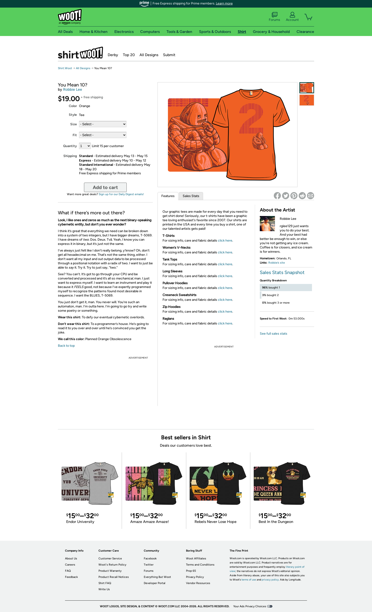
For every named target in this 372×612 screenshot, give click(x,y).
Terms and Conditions (200, 564)
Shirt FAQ (104, 583)
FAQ (68, 570)
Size (73, 124)
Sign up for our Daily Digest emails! (121, 194)
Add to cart (105, 187)
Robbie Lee (72, 89)
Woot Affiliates (196, 558)
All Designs (149, 55)
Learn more (224, 3)
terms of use (249, 579)
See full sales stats (273, 334)
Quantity (70, 146)
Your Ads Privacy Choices (249, 606)
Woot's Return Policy (112, 564)
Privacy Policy (195, 577)
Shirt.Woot (80, 52)
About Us (71, 558)
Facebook (150, 558)
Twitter (148, 564)
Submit (169, 55)
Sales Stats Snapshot (282, 272)
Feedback (71, 577)
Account (292, 17)
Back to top (66, 346)
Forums (274, 17)
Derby (113, 55)
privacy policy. (270, 579)
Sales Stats (191, 196)
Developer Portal (154, 583)
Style (73, 115)
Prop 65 (191, 570)
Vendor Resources (198, 583)
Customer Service (110, 558)
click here (225, 240)
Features (168, 196)
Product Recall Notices (113, 577)
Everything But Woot (157, 577)
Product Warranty (109, 570)
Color (73, 106)
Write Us (104, 589)
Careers (70, 564)
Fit (75, 135)
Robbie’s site (276, 262)
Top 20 (129, 55)
